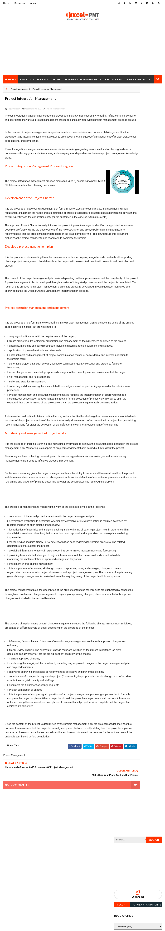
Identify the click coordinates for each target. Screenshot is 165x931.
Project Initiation (33, 78)
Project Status (123, 506)
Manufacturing (123, 258)
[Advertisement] (82, 51)
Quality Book (138, 147)
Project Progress (125, 455)
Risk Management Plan (127, 523)
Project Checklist (125, 286)
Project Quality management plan (133, 467)
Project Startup (124, 500)
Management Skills (125, 246)
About (33, 3)
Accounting (122, 195)
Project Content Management (131, 314)
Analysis (141, 195)
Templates (121, 529)
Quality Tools (123, 517)
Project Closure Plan (127, 297)
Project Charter (124, 274)
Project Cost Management (129, 331)
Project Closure (17, 86)
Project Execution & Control (126, 78)
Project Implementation (128, 376)
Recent (122, 155)
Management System (126, 252)
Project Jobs (122, 387)
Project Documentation (128, 348)
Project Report (123, 472)
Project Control (124, 320)
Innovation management (127, 224)
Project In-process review (129, 382)
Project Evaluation (125, 359)
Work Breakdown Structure (130, 534)
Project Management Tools (129, 410)
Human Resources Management (131, 218)
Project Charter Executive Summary (134, 280)
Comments (153, 155)
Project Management (55, 109)
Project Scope (123, 495)
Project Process (124, 438)
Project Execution (125, 365)
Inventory (121, 229)
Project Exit (122, 371)
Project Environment (126, 354)
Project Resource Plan (127, 478)
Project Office (123, 421)
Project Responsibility (127, 484)
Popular (138, 155)
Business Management (127, 201)
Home (6, 3)
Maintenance (122, 241)
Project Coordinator (126, 325)
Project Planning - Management (76, 78)
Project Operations (126, 427)
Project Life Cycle (125, 393)
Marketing (147, 258)
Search (154, 90)
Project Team (122, 512)
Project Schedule (125, 489)
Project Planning (124, 433)
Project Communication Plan (130, 308)
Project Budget (123, 269)
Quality (142, 512)
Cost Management (125, 207)
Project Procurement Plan (129, 450)
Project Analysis (124, 263)
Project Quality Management (130, 461)
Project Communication (128, 303)
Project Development (126, 342)
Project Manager (124, 416)
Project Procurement (127, 444)
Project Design (123, 337)
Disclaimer (20, 3)
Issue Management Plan (127, 235)
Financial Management (127, 212)
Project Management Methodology (133, 404)
